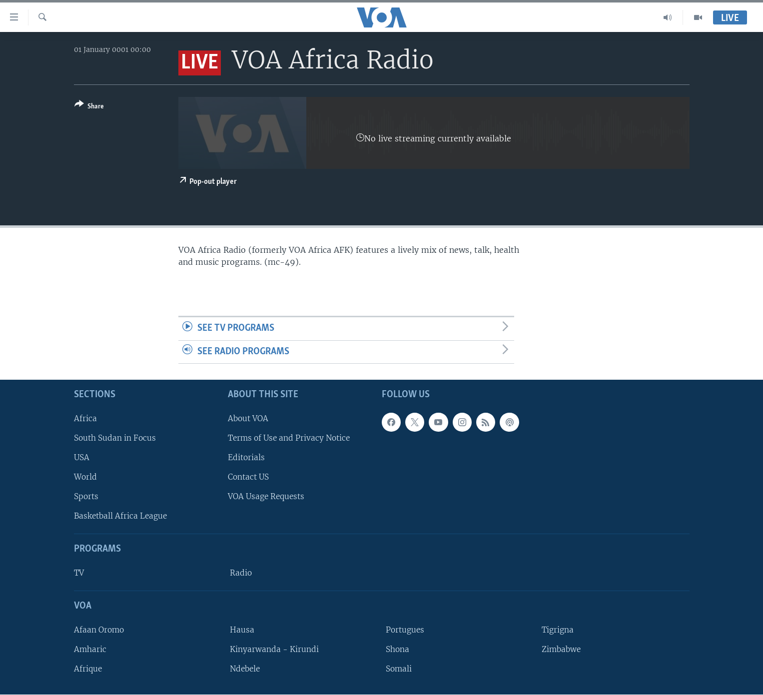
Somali (399, 669)
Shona (397, 649)
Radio (241, 573)
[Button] (89, 107)
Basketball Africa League (120, 516)
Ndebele (245, 669)
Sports (86, 497)
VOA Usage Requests (266, 497)
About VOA (248, 418)
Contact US (248, 477)
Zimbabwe (561, 649)
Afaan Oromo (99, 630)
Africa (85, 418)
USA (81, 457)
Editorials (246, 457)
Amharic (90, 649)
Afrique (88, 669)
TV (79, 573)
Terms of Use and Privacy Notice (289, 438)
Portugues (405, 630)
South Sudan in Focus (115, 438)
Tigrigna (558, 630)
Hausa (242, 630)
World (85, 477)
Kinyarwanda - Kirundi (274, 649)
